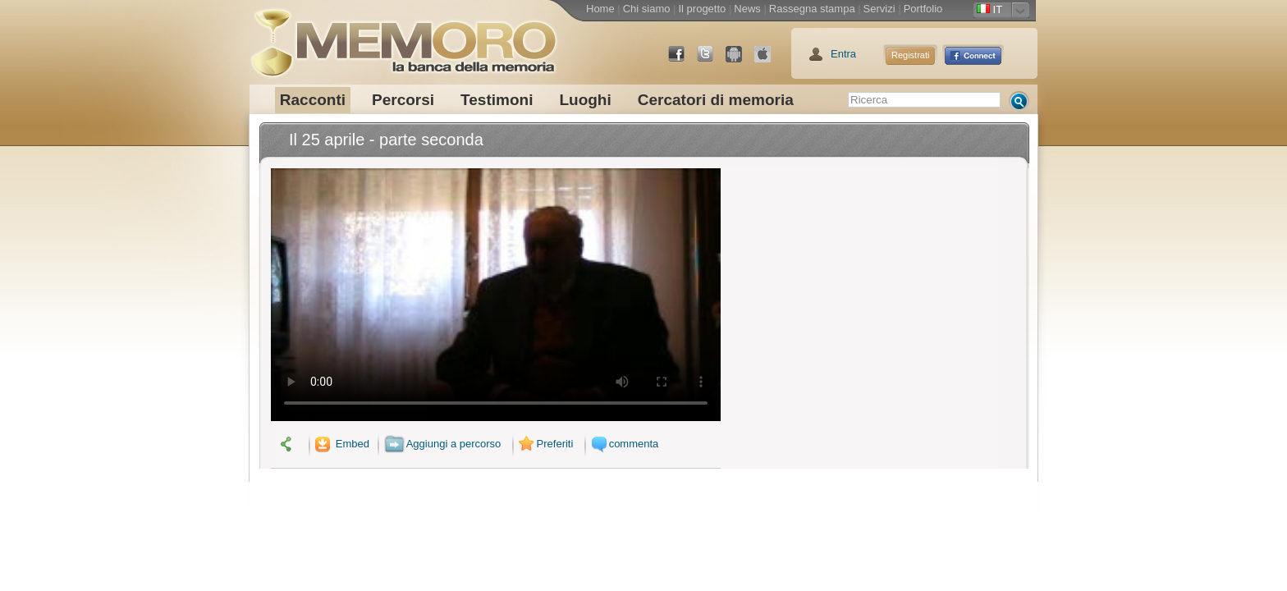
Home (600, 8)
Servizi (879, 8)
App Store (769, 60)
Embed (340, 444)
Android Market (740, 60)
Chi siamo (647, 8)
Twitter (711, 60)
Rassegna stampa (812, 8)
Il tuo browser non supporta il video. (496, 294)
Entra (843, 54)
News (747, 8)
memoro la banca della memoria (403, 37)
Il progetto (702, 8)
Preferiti (544, 444)
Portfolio (923, 8)
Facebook (683, 60)
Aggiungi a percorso (443, 444)
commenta (623, 444)
